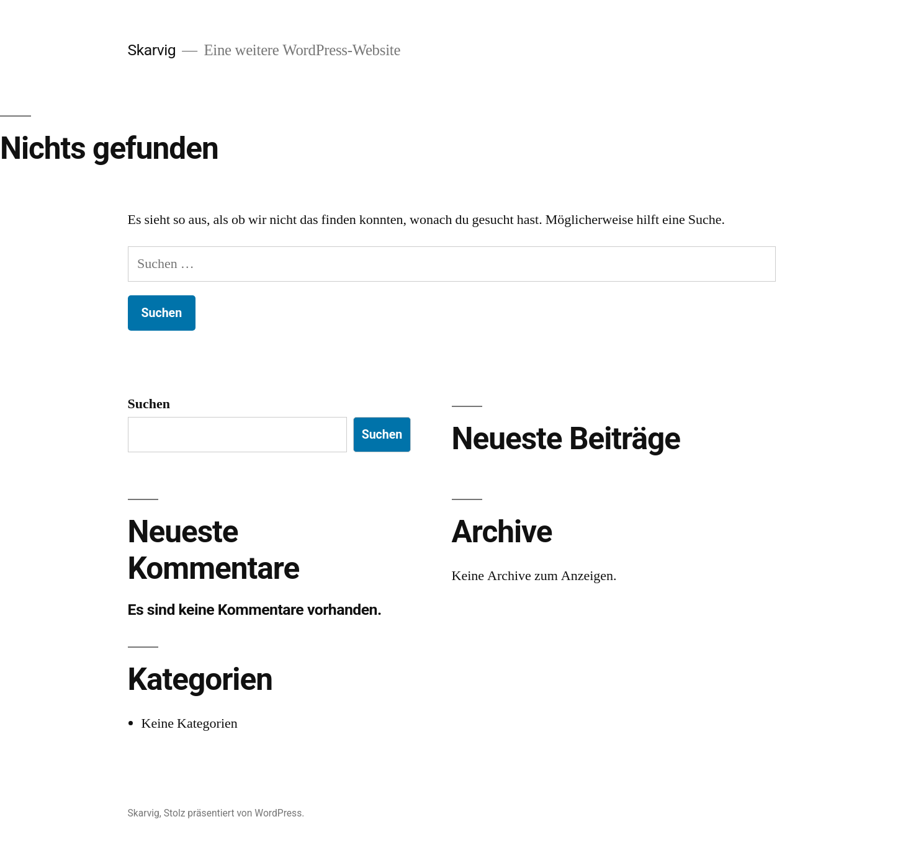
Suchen (149, 404)
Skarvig (152, 50)
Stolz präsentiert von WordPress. (234, 813)
